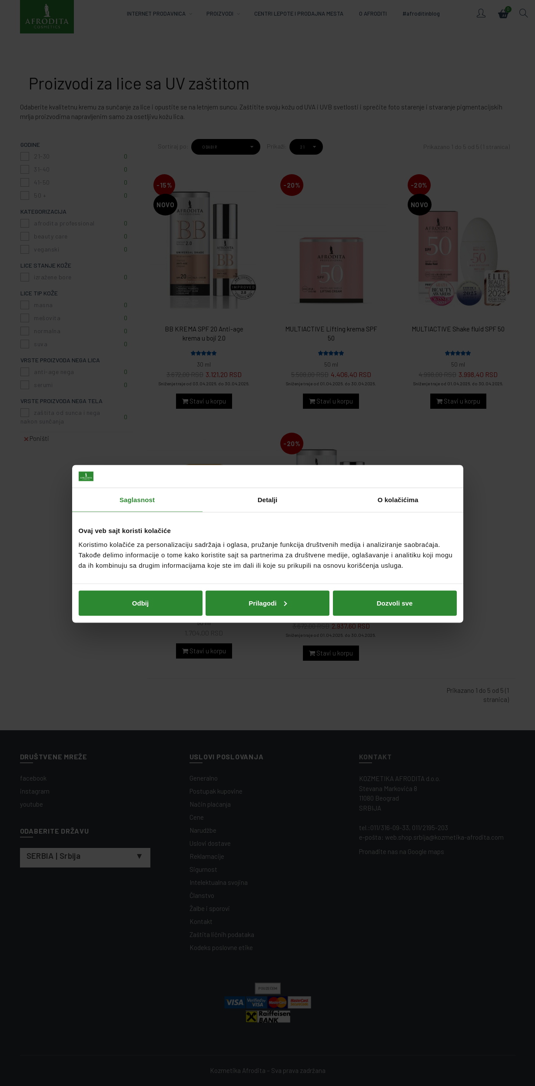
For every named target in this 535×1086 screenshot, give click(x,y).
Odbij (140, 602)
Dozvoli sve (395, 602)
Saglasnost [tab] (137, 499)
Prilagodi (268, 602)
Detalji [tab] (268, 499)
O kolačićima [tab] (398, 499)
